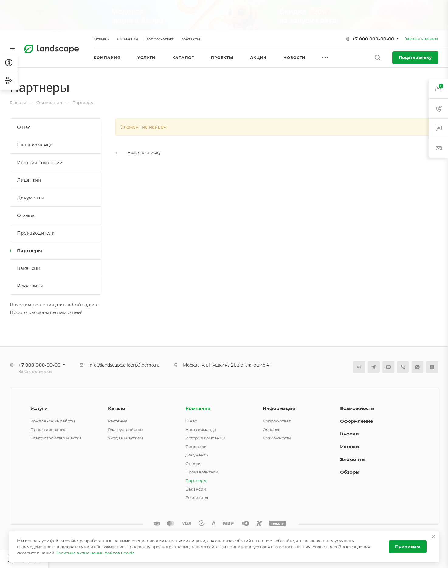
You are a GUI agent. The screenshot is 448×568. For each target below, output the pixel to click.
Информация (279, 408)
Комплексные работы (52, 420)
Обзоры (271, 429)
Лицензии (29, 180)
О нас (23, 127)
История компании (40, 162)
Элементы (353, 459)
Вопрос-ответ (277, 420)
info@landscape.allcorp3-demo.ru (124, 365)
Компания (197, 408)
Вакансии (28, 268)
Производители (36, 233)
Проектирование (48, 429)
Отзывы (26, 215)
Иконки (349, 446)
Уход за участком (125, 437)
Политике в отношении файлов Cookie (95, 552)
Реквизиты (30, 286)
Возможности (277, 437)
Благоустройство (125, 429)
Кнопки (349, 434)
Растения (117, 420)
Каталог (118, 408)
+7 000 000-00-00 (373, 39)
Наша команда (35, 145)
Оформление (356, 421)
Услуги (39, 408)
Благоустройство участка (56, 437)
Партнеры (29, 250)
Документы (30, 198)
